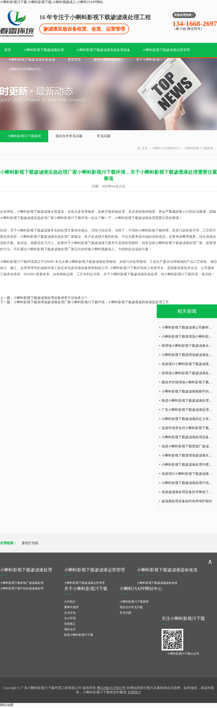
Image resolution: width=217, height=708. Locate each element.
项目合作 (70, 629)
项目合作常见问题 (68, 136)
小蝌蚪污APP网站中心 (24, 69)
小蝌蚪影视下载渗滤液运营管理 (166, 50)
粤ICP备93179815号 (111, 688)
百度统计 (134, 692)
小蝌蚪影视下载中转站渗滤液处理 (21, 588)
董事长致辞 (71, 607)
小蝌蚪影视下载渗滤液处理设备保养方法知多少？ (51, 298)
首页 (7, 50)
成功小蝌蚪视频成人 (108, 59)
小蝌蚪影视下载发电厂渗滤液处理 (21, 583)
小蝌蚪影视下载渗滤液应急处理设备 (103, 50)
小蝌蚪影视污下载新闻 (24, 136)
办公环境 (70, 618)
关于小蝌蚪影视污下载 (153, 59)
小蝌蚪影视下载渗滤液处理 (43, 50)
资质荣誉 (74, 59)
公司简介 (70, 601)
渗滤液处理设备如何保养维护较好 (187, 501)
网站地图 (7, 705)
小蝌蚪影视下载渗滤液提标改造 (31, 59)
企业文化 (70, 612)
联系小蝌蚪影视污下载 (78, 635)
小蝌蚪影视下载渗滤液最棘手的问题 (189, 391)
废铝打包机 (30, 543)
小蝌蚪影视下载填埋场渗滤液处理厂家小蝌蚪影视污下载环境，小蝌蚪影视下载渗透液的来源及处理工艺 (91, 302)
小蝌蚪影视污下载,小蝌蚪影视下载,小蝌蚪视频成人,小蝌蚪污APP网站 (51, 2)
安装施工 (70, 623)
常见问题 (103, 136)
